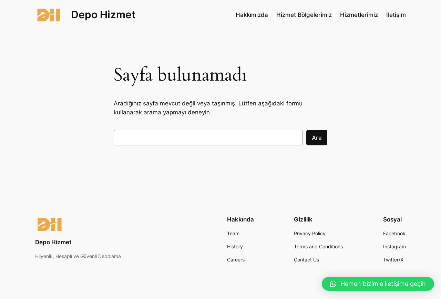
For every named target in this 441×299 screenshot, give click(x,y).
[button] (378, 284)
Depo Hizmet (103, 14)
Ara (317, 137)
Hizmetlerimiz (359, 14)
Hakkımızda (252, 14)
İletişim (396, 14)
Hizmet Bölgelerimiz (304, 14)
